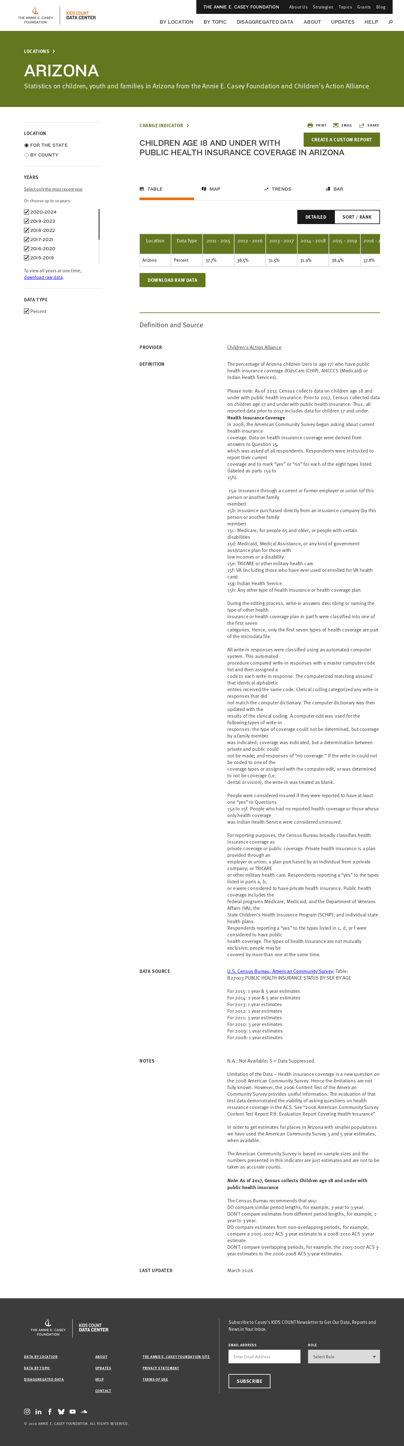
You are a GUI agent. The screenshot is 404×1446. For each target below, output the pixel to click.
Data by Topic (37, 1368)
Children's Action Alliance (254, 347)
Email (342, 125)
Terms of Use (155, 1379)
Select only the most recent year (53, 189)
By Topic (215, 22)
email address (243, 1344)
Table (155, 189)
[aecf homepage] (35, 15)
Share (369, 125)
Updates (342, 22)
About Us (298, 6)
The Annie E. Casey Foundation (241, 6)
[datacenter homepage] (81, 15)
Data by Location (40, 1356)
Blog (381, 6)
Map (215, 189)
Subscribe (249, 1381)
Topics (345, 6)
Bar (338, 189)
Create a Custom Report (341, 139)
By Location (176, 22)
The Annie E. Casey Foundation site (176, 1356)
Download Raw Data (172, 279)
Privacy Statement (161, 1368)
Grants (364, 6)
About (312, 22)
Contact (103, 1390)
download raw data (43, 277)
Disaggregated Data (265, 22)
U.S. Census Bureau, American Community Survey (280, 971)
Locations (36, 51)
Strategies (323, 6)
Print (316, 125)
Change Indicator (161, 125)
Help (371, 22)
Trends (281, 189)
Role (312, 1344)
